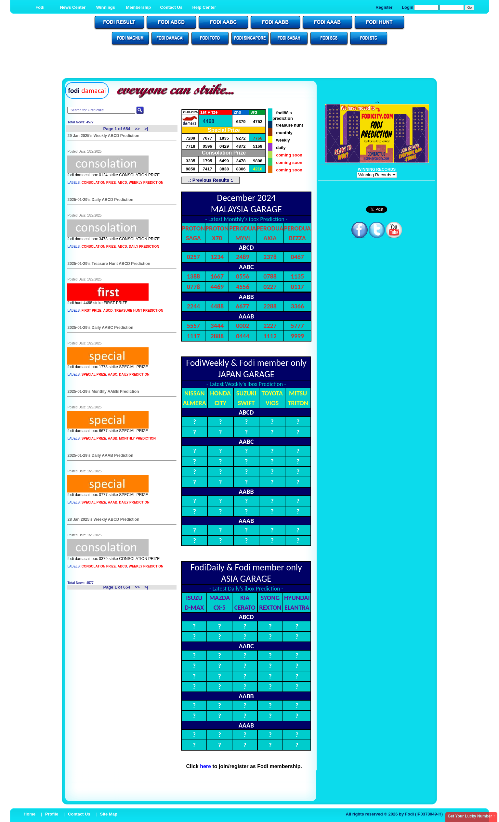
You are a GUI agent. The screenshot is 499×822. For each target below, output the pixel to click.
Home (29, 814)
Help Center (204, 7)
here (205, 766)
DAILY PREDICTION (144, 246)
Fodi (39, 7)
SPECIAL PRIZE (94, 374)
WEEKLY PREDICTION (146, 182)
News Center (72, 7)
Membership (138, 7)
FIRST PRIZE (91, 310)
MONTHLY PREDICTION (137, 438)
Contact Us (171, 7)
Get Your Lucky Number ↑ (471, 816)
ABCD (122, 182)
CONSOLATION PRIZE (99, 182)
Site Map (108, 814)
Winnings (105, 7)
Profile (51, 814)
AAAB (112, 502)
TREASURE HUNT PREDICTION (138, 310)
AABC (112, 374)
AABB (112, 438)
